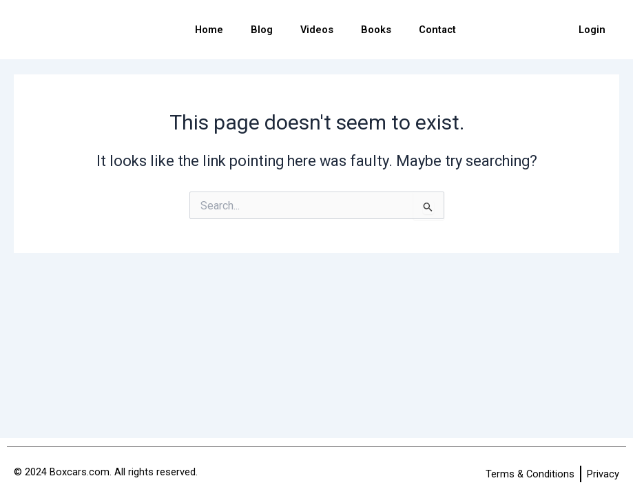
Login (592, 29)
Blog (262, 29)
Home (209, 29)
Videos (316, 29)
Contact (437, 29)
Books (376, 29)
